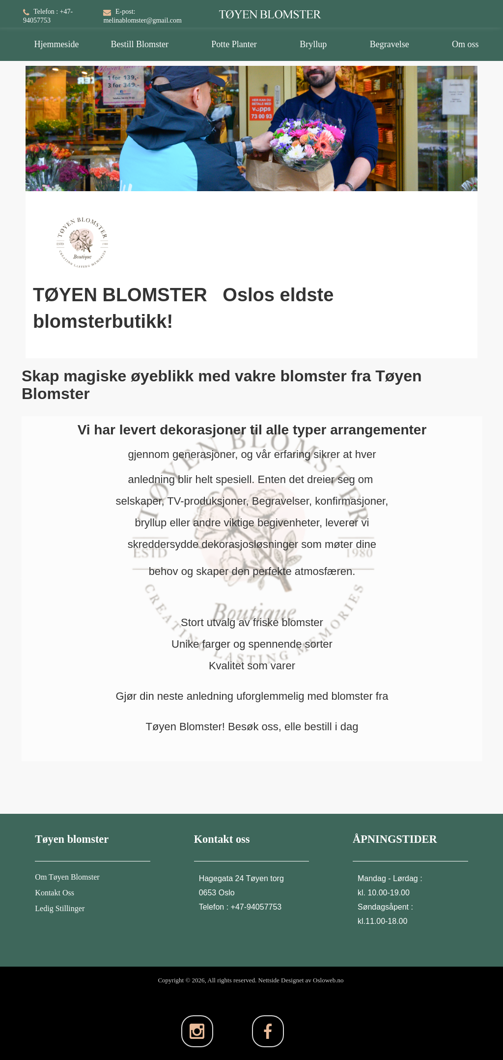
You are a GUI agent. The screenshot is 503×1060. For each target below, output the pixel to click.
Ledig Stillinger (59, 908)
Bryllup (313, 44)
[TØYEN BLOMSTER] (270, 8)
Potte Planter (234, 44)
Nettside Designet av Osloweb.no (301, 980)
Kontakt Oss (54, 892)
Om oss (465, 44)
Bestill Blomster (139, 44)
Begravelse (389, 44)
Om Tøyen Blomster (67, 877)
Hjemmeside (56, 44)
